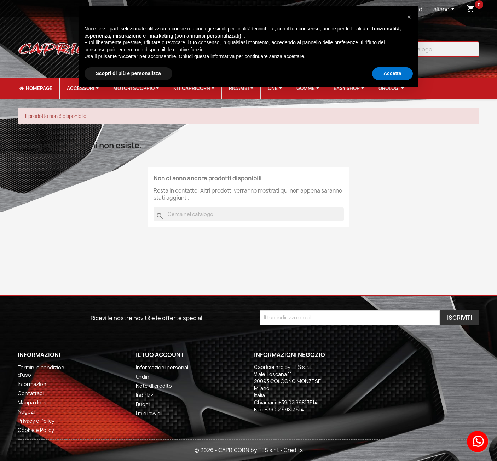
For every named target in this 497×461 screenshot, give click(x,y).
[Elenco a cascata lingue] (443, 9)
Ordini (143, 376)
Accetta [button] (392, 73)
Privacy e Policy (36, 420)
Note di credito (154, 385)
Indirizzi (145, 395)
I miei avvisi (148, 413)
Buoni (143, 404)
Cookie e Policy (36, 430)
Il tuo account (160, 355)
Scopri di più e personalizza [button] (128, 73)
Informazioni (32, 384)
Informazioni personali (162, 367)
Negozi (26, 411)
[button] (409, 17)
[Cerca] (249, 214)
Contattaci (31, 393)
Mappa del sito (35, 402)
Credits (293, 450)
